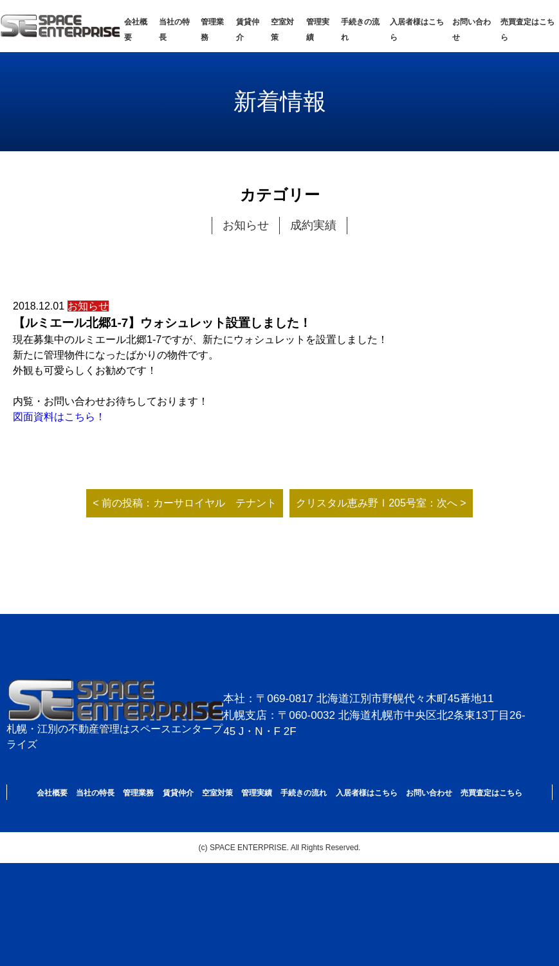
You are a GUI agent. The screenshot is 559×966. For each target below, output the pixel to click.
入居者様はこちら (367, 792)
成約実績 (313, 225)
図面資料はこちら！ (59, 416)
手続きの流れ (303, 792)
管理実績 (256, 792)
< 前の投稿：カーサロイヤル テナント (185, 502)
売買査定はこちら (491, 792)
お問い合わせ (429, 792)
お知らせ (246, 225)
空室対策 (217, 792)
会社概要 (52, 792)
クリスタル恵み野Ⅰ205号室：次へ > (381, 502)
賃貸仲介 (178, 792)
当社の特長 (95, 792)
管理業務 (138, 792)
